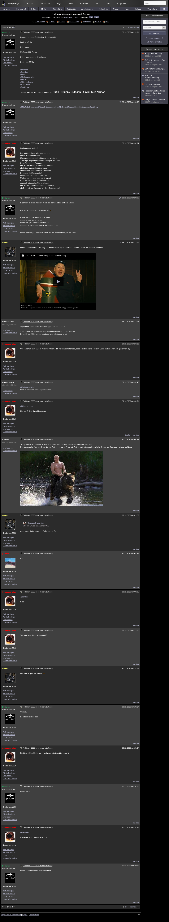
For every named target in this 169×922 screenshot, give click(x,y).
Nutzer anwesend (154, 16)
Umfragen (138, 9)
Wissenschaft (21, 9)
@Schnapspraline (27, 77)
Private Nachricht (9, 60)
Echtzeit (30, 4)
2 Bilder (52, 22)
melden (136, 98)
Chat (97, 4)
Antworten (87, 22)
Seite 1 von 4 (8, 27)
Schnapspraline (9, 143)
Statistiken (84, 4)
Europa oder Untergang (155, 55)
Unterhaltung (152, 9)
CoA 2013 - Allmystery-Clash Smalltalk (155, 62)
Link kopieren (7, 63)
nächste (133, 27)
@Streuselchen (26, 82)
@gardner (24, 72)
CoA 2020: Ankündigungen (155, 70)
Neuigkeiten (121, 4)
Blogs (59, 4)
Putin (71, 17)
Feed (91, 17)
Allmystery (13, 3)
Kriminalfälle (57, 9)
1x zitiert (128, 435)
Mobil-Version (34, 915)
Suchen (98, 22)
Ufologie (116, 9)
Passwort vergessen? (154, 38)
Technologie (103, 9)
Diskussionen (45, 4)
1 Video (62, 22)
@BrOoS (24, 79)
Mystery (44, 9)
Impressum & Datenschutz (11, 915)
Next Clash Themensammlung (155, 78)
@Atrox (23, 74)
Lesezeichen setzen (10, 66)
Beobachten (74, 22)
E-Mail (96, 17)
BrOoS (5, 243)
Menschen (6, 9)
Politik (33, 9)
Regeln (25, 915)
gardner (5, 554)
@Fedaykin (24, 832)
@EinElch (24, 70)
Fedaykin (6, 32)
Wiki (108, 4)
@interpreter (25, 84)
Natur (127, 9)
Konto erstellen (156, 42)
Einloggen (155, 33)
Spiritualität (71, 9)
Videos (70, 4)
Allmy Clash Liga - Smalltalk (155, 101)
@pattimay (24, 87)
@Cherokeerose (26, 406)
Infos (107, 22)
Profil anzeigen (8, 57)
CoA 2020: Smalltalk (155, 85)
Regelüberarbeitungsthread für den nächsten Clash (155, 93)
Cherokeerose (8, 322)
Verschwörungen (87, 9)
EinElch (5, 440)
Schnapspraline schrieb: (33, 523)
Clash (66, 17)
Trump (76, 17)
